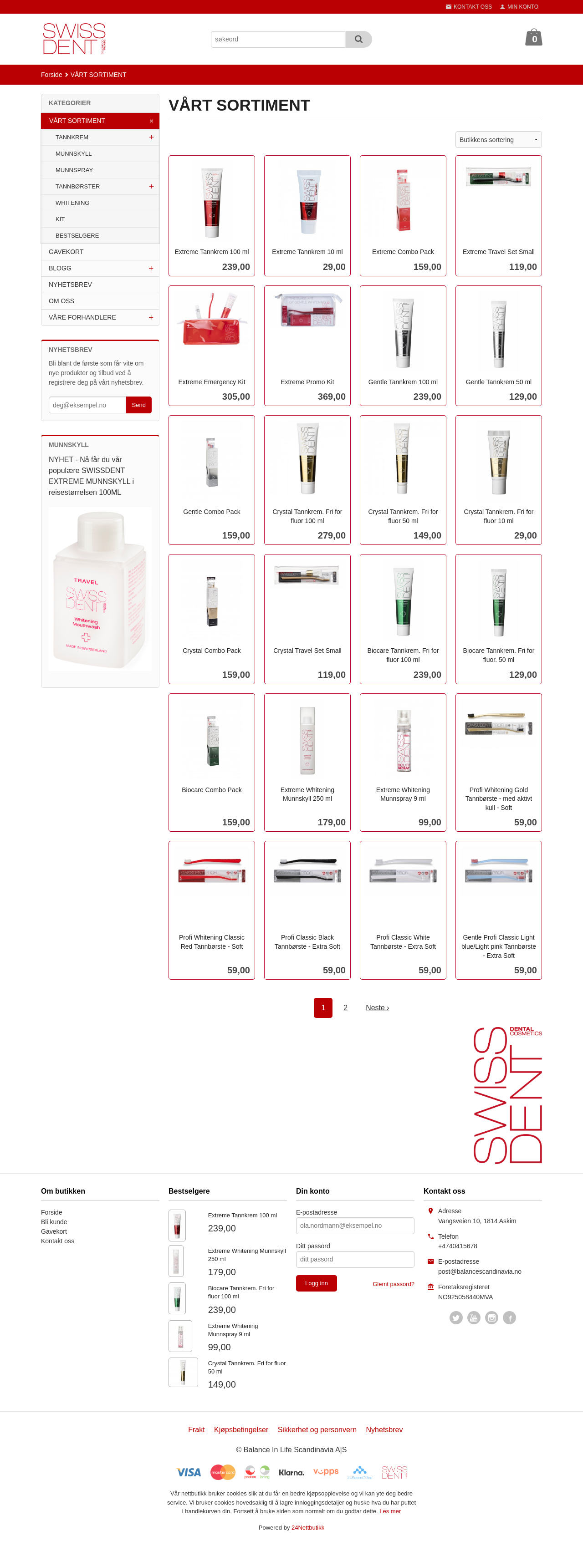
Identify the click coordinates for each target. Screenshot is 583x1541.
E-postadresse (316, 1212)
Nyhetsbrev (384, 1430)
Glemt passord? (393, 1284)
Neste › (377, 1008)
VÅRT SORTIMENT (77, 120)
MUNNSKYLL (74, 153)
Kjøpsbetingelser (241, 1430)
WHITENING (72, 202)
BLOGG (60, 268)
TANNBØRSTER (78, 186)
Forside (51, 74)
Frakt (196, 1430)
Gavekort (54, 1231)
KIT (60, 219)
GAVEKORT (66, 251)
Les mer (390, 1511)
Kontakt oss (57, 1241)
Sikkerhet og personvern (317, 1430)
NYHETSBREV (70, 284)
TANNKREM (72, 137)
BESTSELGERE (77, 235)
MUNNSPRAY (74, 170)
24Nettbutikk (308, 1527)
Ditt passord (313, 1246)
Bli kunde (54, 1222)
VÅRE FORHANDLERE (82, 317)
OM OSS (61, 301)
